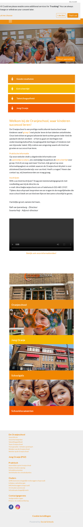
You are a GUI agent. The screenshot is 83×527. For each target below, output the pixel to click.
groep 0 (26, 132)
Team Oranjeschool (16, 444)
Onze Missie (13, 437)
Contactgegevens (17, 495)
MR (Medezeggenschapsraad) (19, 485)
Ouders (12, 478)
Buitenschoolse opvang (17, 468)
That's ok (73, 15)
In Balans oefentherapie (17, 483)
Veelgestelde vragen (16, 498)
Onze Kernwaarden (16, 440)
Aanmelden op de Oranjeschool (20, 465)
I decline (61, 15)
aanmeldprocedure (20, 159)
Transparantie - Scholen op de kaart (21, 447)
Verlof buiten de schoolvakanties (20, 473)
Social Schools (47, 521)
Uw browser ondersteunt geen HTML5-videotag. (41, 235)
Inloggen (73, 2)
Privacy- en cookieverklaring (18, 501)
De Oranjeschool (17, 434)
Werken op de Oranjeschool (18, 451)
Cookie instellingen (41, 516)
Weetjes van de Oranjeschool (19, 449)
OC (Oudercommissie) (17, 488)
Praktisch (13, 462)
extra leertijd (62, 159)
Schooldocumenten (16, 470)
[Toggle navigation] (10, 21)
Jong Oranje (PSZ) (17, 457)
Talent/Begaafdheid (15, 442)
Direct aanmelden (65, 59)
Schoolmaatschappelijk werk (18, 490)
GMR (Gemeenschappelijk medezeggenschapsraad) (27, 481)
